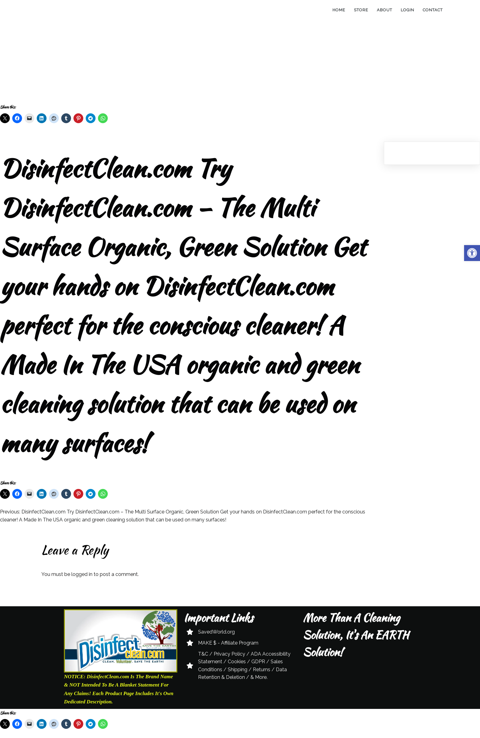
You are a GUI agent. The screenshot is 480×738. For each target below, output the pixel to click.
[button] (472, 253)
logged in (81, 574)
